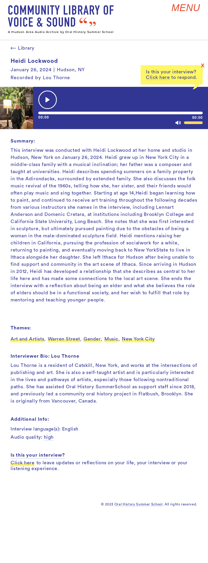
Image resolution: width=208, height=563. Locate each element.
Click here (158, 77)
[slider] (120, 113)
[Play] (47, 100)
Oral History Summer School (138, 504)
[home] (61, 16)
